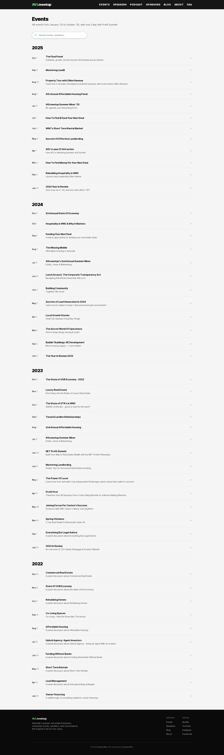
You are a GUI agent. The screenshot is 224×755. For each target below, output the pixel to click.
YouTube (186, 726)
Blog (167, 4)
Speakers (120, 4)
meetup (41, 4)
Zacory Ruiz (102, 747)
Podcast (136, 4)
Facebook (187, 734)
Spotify (185, 722)
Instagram (186, 730)
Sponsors (153, 4)
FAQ (189, 4)
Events (104, 4)
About (179, 4)
